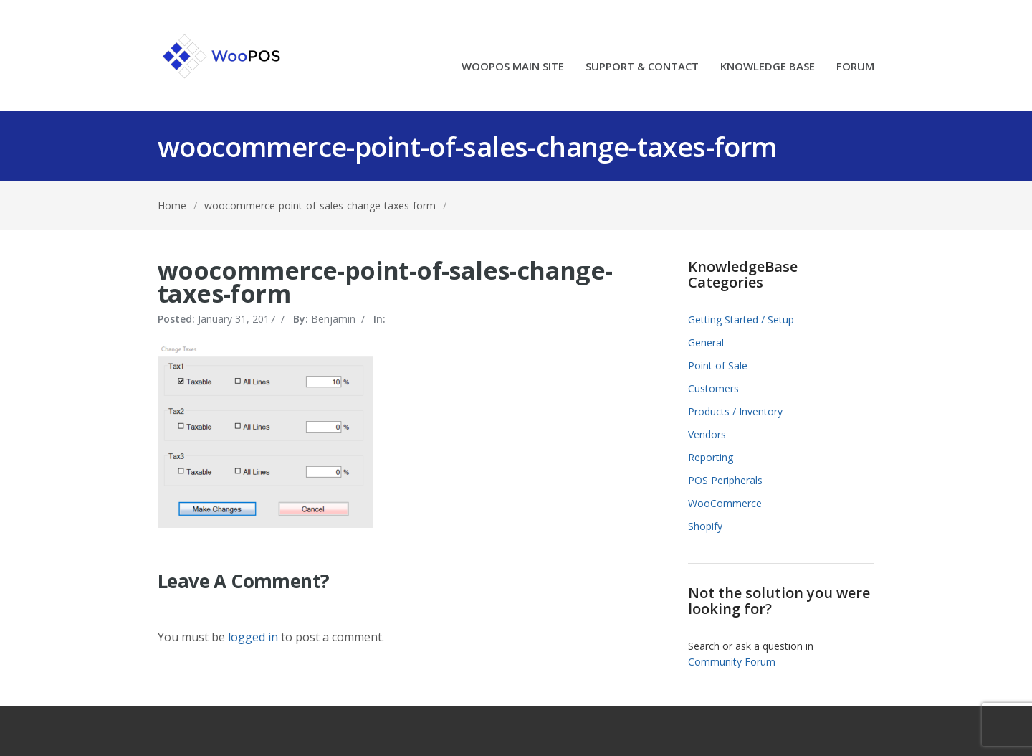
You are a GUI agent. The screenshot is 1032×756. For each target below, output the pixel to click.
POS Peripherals (725, 480)
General (706, 342)
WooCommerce (725, 503)
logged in (253, 637)
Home (172, 205)
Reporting (710, 457)
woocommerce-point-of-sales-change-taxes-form (320, 205)
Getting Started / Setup (741, 319)
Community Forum (731, 661)
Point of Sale (717, 365)
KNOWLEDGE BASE (767, 67)
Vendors (707, 434)
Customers (713, 388)
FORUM (855, 67)
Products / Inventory (735, 411)
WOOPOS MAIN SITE (513, 67)
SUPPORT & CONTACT (642, 67)
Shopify (705, 526)
